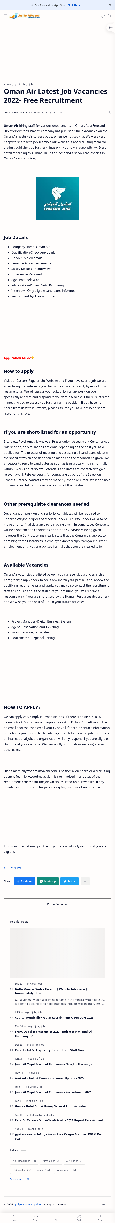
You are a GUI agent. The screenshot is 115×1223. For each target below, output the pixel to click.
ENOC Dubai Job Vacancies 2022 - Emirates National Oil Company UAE (54, 1034)
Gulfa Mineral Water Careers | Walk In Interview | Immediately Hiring (51, 991)
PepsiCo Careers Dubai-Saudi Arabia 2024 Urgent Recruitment (59, 1120)
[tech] (40, 1129)
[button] (103, 16)
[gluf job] (35, 1072)
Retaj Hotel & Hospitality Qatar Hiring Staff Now (49, 1050)
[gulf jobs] (49, 1115)
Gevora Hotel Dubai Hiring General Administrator (50, 1106)
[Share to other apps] (85, 881)
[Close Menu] (110, 5)
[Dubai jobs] (37, 1115)
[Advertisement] (57, 50)
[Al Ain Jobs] (74, 1161)
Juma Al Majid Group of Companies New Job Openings (53, 1064)
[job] (40, 1012)
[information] (66, 1170)
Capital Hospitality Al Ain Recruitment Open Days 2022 (54, 1017)
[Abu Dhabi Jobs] (24, 1161)
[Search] (109, 16)
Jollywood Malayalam (28, 1204)
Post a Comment (57, 904)
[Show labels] (20, 1179)
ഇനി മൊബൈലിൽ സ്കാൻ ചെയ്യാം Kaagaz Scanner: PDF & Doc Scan (58, 1136)
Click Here (74, 5)
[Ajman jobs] (36, 983)
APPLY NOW (13, 868)
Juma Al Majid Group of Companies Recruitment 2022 (53, 1092)
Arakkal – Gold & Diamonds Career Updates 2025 (49, 1078)
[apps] (34, 1129)
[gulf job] (32, 1012)
